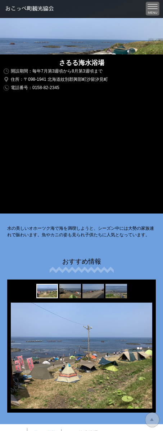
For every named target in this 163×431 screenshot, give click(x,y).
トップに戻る (152, 419)
